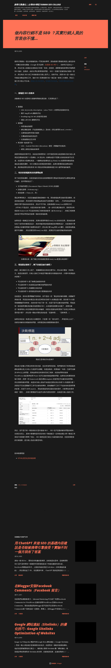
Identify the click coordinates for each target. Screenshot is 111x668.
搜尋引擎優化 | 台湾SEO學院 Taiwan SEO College (37, 4)
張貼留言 (20, 575)
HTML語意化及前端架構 (27, 458)
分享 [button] (85, 58)
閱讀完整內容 (65, 575)
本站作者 (23, 15)
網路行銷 (33, 15)
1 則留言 (20, 656)
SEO (85, 67)
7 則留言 (20, 613)
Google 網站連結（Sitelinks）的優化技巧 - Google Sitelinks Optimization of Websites (41, 628)
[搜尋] (90, 5)
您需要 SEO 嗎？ (51, 65)
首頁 (15, 15)
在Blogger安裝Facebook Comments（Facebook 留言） (38, 588)
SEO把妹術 (87, 69)
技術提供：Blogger (55, 663)
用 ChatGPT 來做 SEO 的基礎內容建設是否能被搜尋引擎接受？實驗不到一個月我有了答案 (41, 547)
